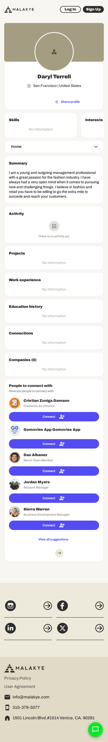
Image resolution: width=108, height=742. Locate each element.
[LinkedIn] (28, 631)
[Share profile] (67, 102)
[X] (80, 631)
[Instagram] (28, 608)
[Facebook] (80, 608)
